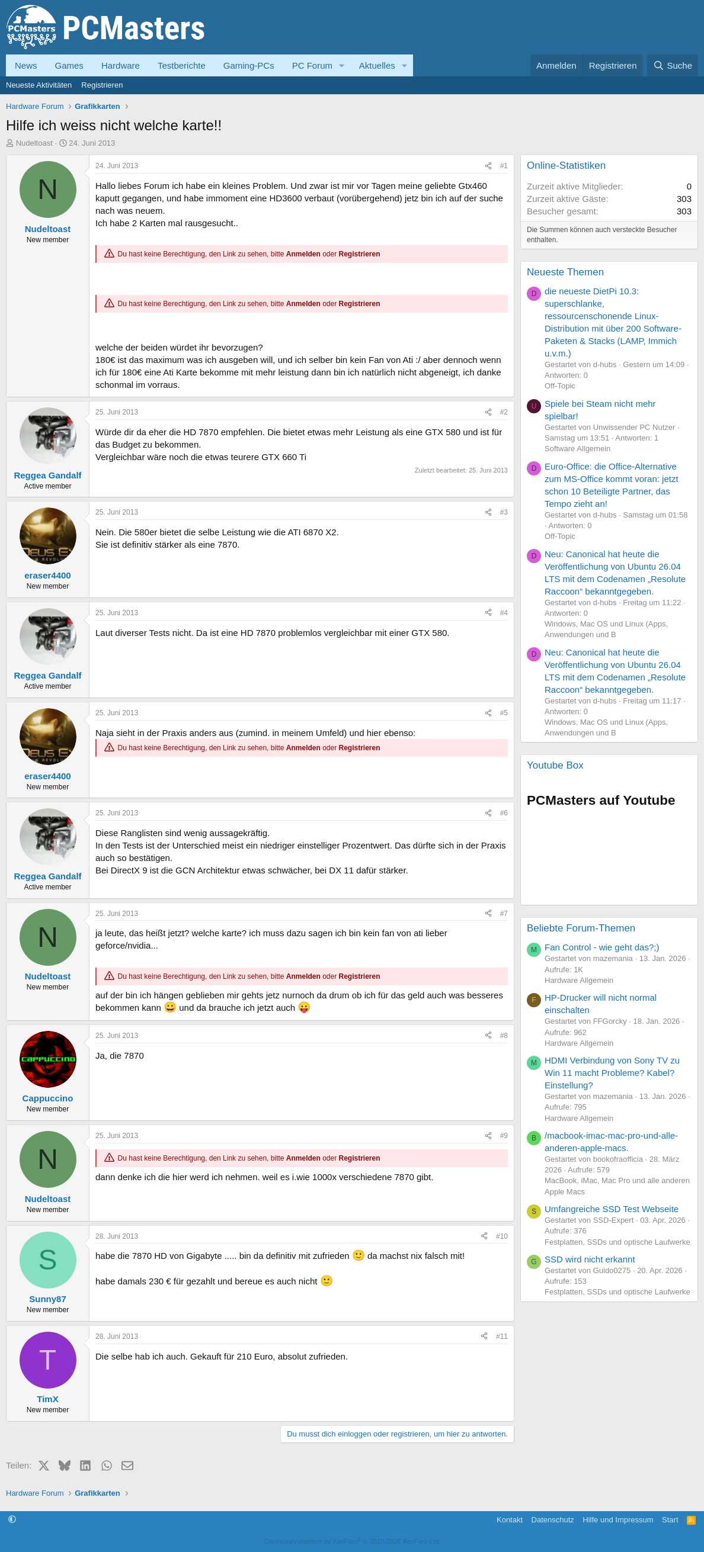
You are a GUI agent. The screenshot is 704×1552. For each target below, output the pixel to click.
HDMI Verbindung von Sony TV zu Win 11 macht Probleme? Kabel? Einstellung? (612, 1072)
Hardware (120, 65)
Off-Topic (560, 385)
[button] (342, 65)
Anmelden (303, 254)
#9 (504, 1136)
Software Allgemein (577, 448)
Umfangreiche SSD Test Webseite (612, 1209)
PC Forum (312, 65)
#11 (502, 1336)
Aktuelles (377, 65)
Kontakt (510, 1519)
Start (670, 1519)
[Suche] (672, 65)
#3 (504, 512)
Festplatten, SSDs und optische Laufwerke (617, 1242)
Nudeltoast (34, 143)
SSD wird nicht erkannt (590, 1259)
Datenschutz (553, 1519)
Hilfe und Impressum (618, 1519)
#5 (504, 713)
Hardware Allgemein (579, 980)
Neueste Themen (565, 272)
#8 (504, 1036)
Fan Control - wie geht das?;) (602, 947)
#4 (504, 613)
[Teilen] (488, 166)
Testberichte (182, 65)
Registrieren (102, 85)
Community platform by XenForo (352, 1541)
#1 (504, 166)
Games (69, 65)
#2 (504, 412)
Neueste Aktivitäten (39, 85)
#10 (502, 1236)
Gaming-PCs (248, 65)
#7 (504, 914)
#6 (504, 813)
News (26, 65)
